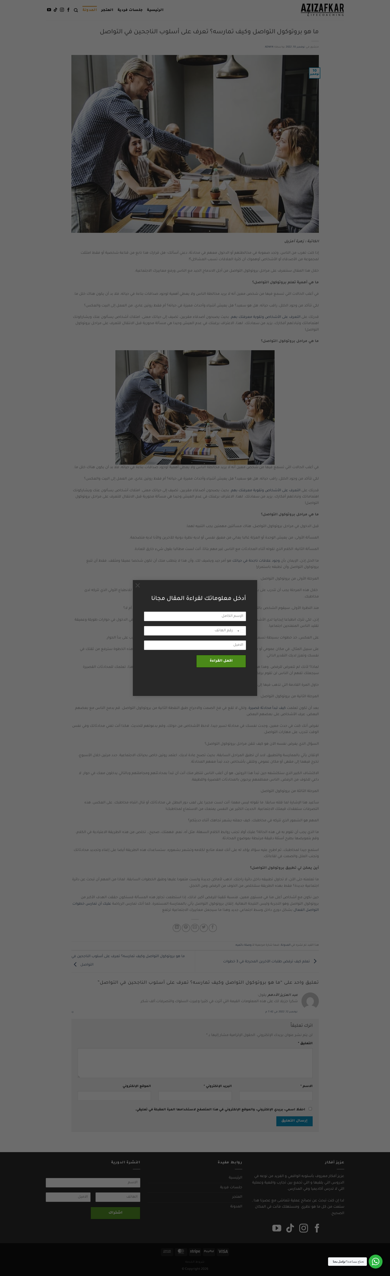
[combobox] (241, 631)
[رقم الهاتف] (195, 631)
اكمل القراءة (221, 661)
